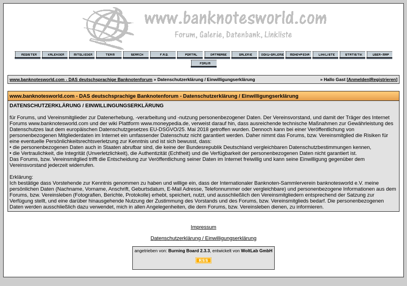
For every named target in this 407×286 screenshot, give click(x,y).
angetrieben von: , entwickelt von (203, 250)
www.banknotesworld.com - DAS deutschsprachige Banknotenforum (81, 79)
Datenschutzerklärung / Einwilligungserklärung (204, 238)
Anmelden (358, 79)
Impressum (203, 227)
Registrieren (383, 79)
